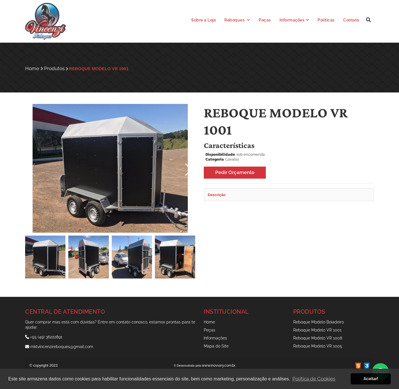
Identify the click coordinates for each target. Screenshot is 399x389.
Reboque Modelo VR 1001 (317, 330)
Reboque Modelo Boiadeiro (318, 322)
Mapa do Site (216, 346)
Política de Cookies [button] (313, 379)
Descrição (217, 195)
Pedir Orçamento (234, 172)
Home (209, 322)
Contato (351, 20)
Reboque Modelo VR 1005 (317, 346)
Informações (294, 20)
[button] (188, 169)
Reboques (237, 20)
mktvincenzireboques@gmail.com (59, 346)
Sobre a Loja (203, 20)
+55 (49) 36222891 (43, 337)
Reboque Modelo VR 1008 (317, 338)
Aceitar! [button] (371, 378)
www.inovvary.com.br (218, 366)
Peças (265, 20)
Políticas (326, 20)
